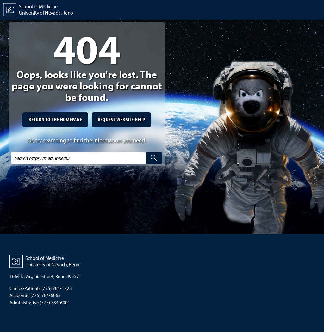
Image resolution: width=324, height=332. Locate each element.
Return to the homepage (55, 119)
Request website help (121, 119)
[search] (154, 158)
